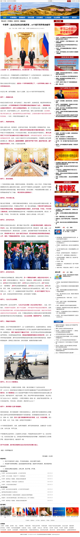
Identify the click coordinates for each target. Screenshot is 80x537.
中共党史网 (3, 530)
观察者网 (71, 525)
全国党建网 (15, 530)
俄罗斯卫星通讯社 (61, 530)
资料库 (74, 17)
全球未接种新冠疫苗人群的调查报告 (64, 334)
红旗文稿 (24, 527)
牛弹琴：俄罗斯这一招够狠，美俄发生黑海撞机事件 (14, 500)
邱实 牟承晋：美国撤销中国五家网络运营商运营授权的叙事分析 (67, 350)
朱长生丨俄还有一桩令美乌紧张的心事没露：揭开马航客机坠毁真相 (67, 346)
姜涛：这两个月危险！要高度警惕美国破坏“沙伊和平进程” (66, 302)
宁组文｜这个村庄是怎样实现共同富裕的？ (66, 340)
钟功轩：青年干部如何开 (59, 516)
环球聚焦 (10, 21)
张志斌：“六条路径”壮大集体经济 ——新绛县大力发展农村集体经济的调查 (67, 331)
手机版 (47, 520)
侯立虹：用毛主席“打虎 (72, 516)
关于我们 (38, 520)
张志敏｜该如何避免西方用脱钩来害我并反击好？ (68, 283)
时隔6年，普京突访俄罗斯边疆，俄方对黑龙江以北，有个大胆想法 (18, 497)
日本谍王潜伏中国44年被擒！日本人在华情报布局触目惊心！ (67, 337)
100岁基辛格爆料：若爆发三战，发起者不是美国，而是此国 (67, 258)
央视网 (7, 525)
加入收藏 (78, 1)
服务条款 (43, 520)
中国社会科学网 (36, 525)
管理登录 (52, 520)
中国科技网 (44, 525)
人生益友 (48, 17)
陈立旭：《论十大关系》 (46, 516)
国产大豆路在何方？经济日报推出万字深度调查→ (67, 343)
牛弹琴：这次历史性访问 (19, 516)
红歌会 (29, 527)
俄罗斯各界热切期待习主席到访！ (10, 492)
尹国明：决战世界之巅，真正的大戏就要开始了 (68, 246)
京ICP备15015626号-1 (32, 534)
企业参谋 (39, 17)
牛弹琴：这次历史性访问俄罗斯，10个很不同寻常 (14, 473)
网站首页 (3, 21)
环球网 (8, 527)
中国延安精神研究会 (34, 530)
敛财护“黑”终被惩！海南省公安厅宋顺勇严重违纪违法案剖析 (67, 325)
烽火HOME (52, 530)
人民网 (2, 525)
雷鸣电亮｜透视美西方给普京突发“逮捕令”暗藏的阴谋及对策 (67, 308)
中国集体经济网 (23, 530)
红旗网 (34, 527)
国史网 (9, 530)
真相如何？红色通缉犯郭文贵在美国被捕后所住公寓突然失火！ (68, 242)
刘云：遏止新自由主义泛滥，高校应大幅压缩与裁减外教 (68, 294)
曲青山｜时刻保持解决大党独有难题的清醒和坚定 (68, 286)
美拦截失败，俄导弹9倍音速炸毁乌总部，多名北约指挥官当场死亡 (67, 238)
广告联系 (27, 520)
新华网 (12, 525)
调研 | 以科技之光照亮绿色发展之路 (64, 328)
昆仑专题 (58, 21)
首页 (4, 17)
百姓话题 (31, 17)
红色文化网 (65, 525)
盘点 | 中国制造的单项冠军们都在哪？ (65, 352)
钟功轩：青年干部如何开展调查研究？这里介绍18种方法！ (68, 316)
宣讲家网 (71, 527)
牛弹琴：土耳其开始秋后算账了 (9, 484)
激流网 (66, 527)
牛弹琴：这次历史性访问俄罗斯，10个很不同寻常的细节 (15, 489)
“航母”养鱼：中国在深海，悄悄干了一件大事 (67, 267)
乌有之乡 (40, 527)
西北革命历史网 (44, 530)
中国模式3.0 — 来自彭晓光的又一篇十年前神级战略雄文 (67, 264)
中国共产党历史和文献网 (54, 525)
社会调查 (57, 17)
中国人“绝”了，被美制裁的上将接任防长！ (67, 255)
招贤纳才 (32, 520)
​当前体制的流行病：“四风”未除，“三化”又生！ (67, 298)
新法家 (56, 527)
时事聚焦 (13, 17)
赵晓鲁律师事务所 (71, 530)
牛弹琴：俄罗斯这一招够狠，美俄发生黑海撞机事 (14, 479)
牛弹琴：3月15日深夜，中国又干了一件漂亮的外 (13, 476)
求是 (16, 525)
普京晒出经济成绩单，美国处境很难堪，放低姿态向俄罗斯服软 (17, 495)
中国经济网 (27, 525)
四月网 (51, 527)
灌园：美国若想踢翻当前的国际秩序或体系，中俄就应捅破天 (68, 290)
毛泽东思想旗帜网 (15, 527)
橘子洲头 (46, 527)
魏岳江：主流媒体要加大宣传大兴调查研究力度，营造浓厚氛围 (68, 312)
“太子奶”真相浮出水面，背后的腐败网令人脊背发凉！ (67, 249)
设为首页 (73, 1)
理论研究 (65, 17)
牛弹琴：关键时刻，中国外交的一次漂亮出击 (13, 481)
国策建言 (22, 17)
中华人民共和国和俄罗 (32, 516)
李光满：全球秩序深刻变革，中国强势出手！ (68, 253)
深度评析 (16, 21)
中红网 (61, 527)
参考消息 (2, 527)
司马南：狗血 (60, 261)
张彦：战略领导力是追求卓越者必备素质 (66, 305)
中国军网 (21, 525)
